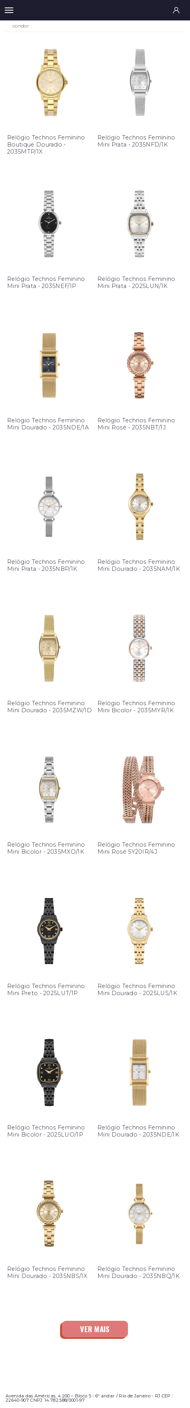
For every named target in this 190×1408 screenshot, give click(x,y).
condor (21, 26)
